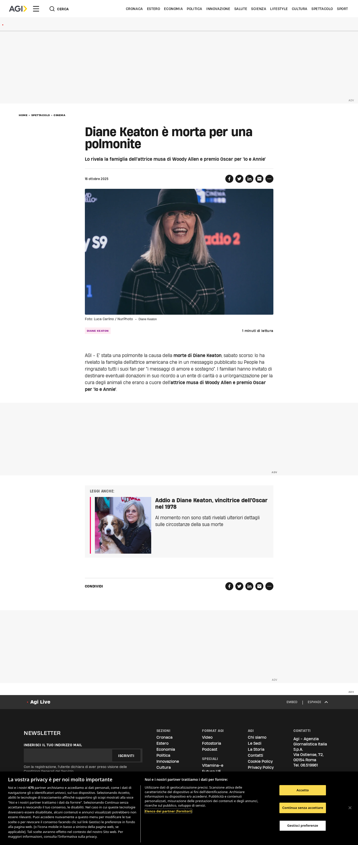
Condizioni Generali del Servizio (49, 771)
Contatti (255, 755)
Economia (173, 8)
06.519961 (309, 765)
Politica (194, 8)
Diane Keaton (98, 330)
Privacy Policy (261, 767)
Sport (342, 8)
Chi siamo (257, 737)
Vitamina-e (212, 765)
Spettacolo (322, 8)
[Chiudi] (349, 807)
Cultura (299, 8)
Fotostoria (211, 743)
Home (23, 115)
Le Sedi (254, 743)
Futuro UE (211, 771)
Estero (153, 8)
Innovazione (218, 8)
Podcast (209, 749)
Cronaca (134, 8)
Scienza (258, 8)
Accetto (303, 790)
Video (207, 737)
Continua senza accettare (302, 807)
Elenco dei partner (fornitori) (168, 811)
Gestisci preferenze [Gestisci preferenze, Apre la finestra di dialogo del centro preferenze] (302, 825)
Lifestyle (279, 8)
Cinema (59, 115)
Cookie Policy (260, 761)
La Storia (256, 749)
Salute (240, 8)
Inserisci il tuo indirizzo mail (53, 744)
